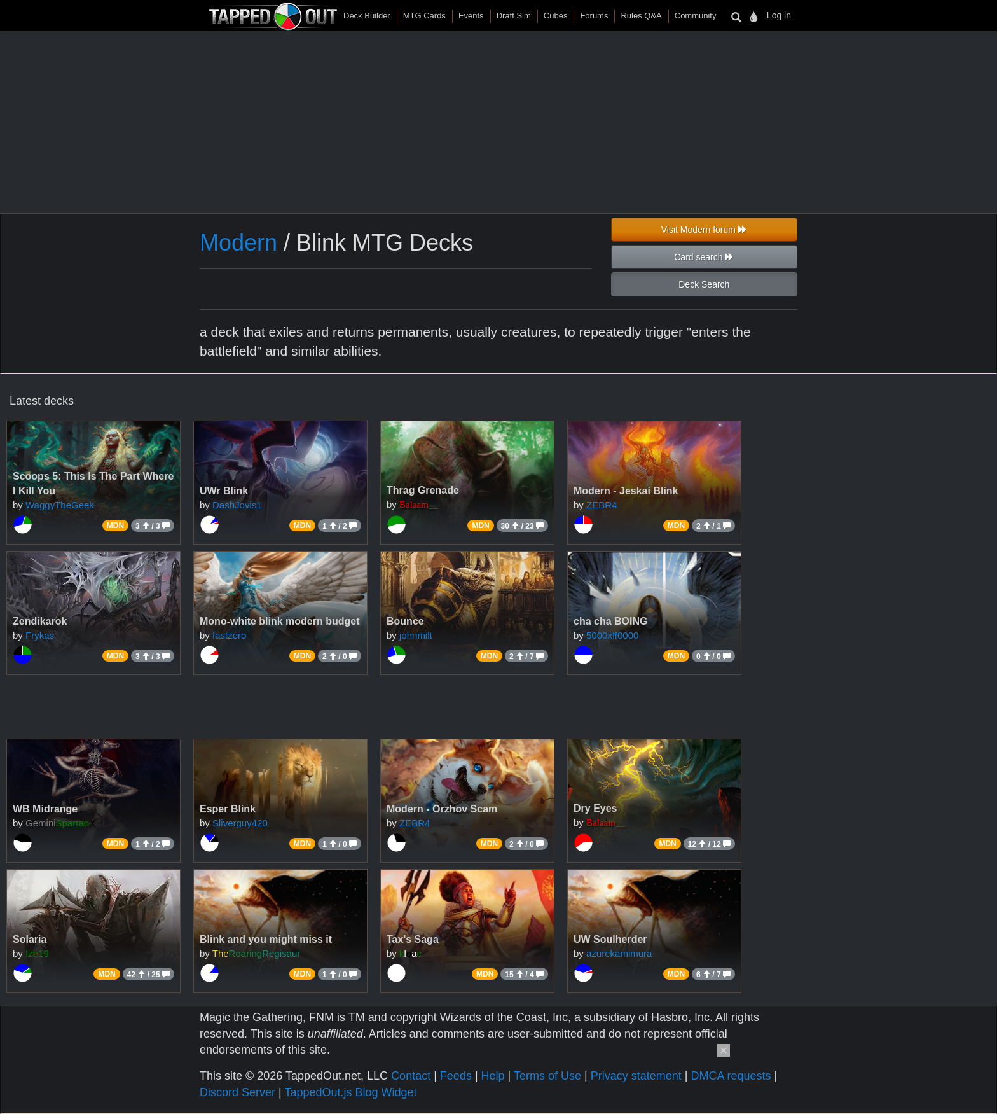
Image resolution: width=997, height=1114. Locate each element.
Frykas (39, 635)
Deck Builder (366, 15)
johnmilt (415, 635)
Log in (779, 15)
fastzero (229, 635)
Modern (238, 243)
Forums (594, 15)
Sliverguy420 (240, 823)
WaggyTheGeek (59, 504)
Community (696, 15)
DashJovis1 (237, 504)
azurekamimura (619, 953)
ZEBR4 (601, 504)
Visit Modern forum (704, 230)
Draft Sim (514, 15)
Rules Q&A (641, 15)
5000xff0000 (612, 635)
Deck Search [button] (703, 284)
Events (471, 15)
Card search (704, 257)
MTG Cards (424, 15)
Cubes (556, 15)
